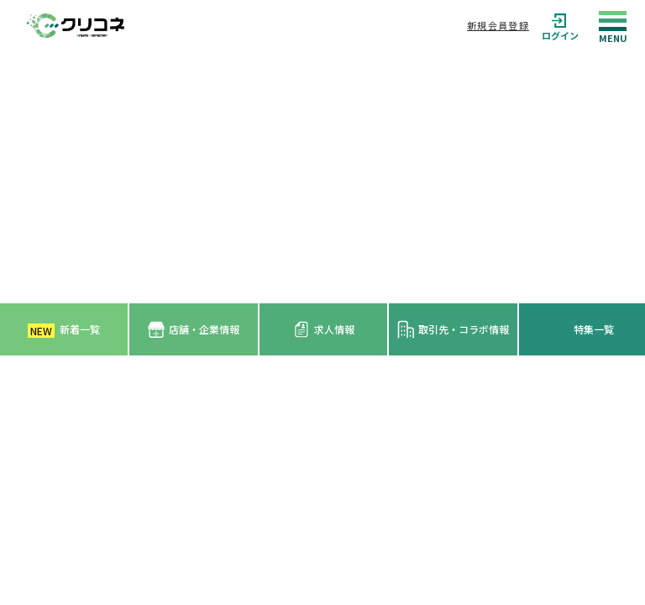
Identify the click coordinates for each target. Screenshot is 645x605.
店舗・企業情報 (193, 330)
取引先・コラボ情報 (453, 329)
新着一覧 (64, 330)
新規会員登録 (498, 25)
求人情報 (323, 329)
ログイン (560, 25)
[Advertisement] (322, 177)
